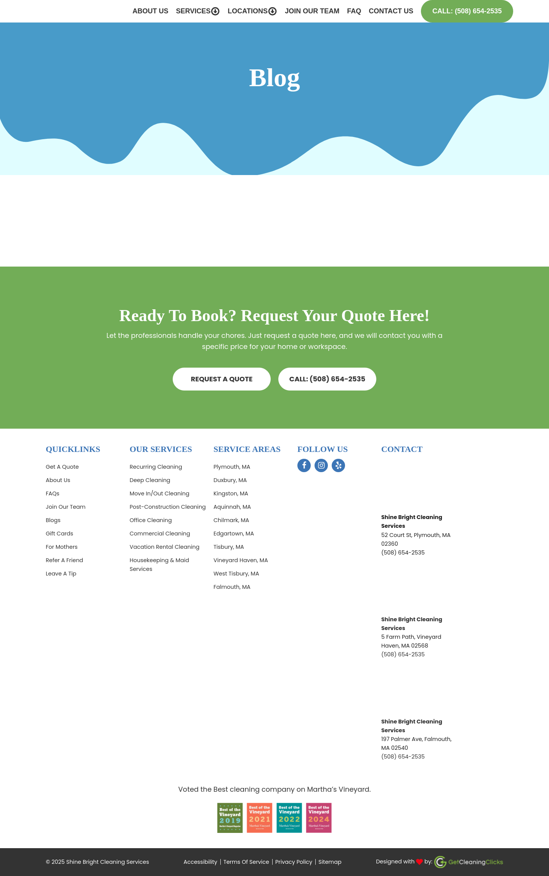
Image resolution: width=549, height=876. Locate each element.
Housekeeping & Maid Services (159, 564)
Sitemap (329, 862)
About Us (140, 11)
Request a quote (221, 379)
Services (188, 11)
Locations (242, 11)
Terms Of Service (246, 862)
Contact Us (381, 11)
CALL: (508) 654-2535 (327, 379)
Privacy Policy (293, 862)
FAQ (344, 11)
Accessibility (200, 862)
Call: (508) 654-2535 (457, 11)
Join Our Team (302, 11)
